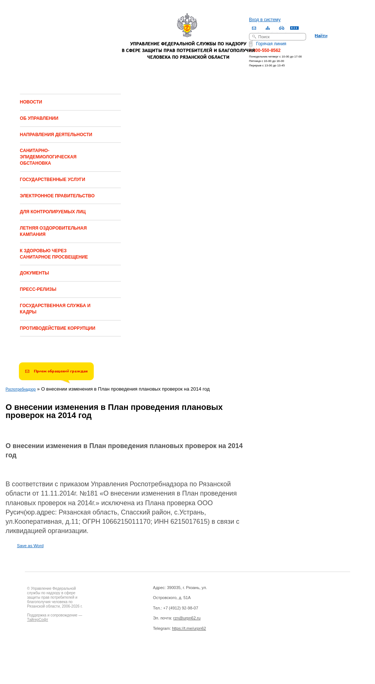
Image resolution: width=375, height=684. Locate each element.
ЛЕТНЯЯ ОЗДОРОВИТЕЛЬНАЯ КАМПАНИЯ (53, 231)
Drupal (59, 658)
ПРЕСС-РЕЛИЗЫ (38, 289)
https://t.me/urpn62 (189, 628)
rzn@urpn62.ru (187, 618)
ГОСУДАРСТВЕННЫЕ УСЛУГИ (52, 179)
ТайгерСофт (37, 620)
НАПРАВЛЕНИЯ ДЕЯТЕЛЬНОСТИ (56, 134)
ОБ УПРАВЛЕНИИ (39, 118)
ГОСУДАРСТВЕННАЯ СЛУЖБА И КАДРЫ (55, 309)
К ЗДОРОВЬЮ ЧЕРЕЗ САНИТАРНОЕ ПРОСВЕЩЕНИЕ (54, 254)
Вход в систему (265, 19)
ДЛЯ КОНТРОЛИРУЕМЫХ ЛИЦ (53, 211)
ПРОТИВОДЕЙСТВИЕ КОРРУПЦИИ (57, 328)
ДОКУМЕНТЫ (34, 273)
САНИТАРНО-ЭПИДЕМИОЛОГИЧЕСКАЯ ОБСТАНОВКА (48, 157)
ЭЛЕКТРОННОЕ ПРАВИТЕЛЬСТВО (57, 195)
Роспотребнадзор (21, 389)
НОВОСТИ (31, 102)
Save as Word (30, 545)
